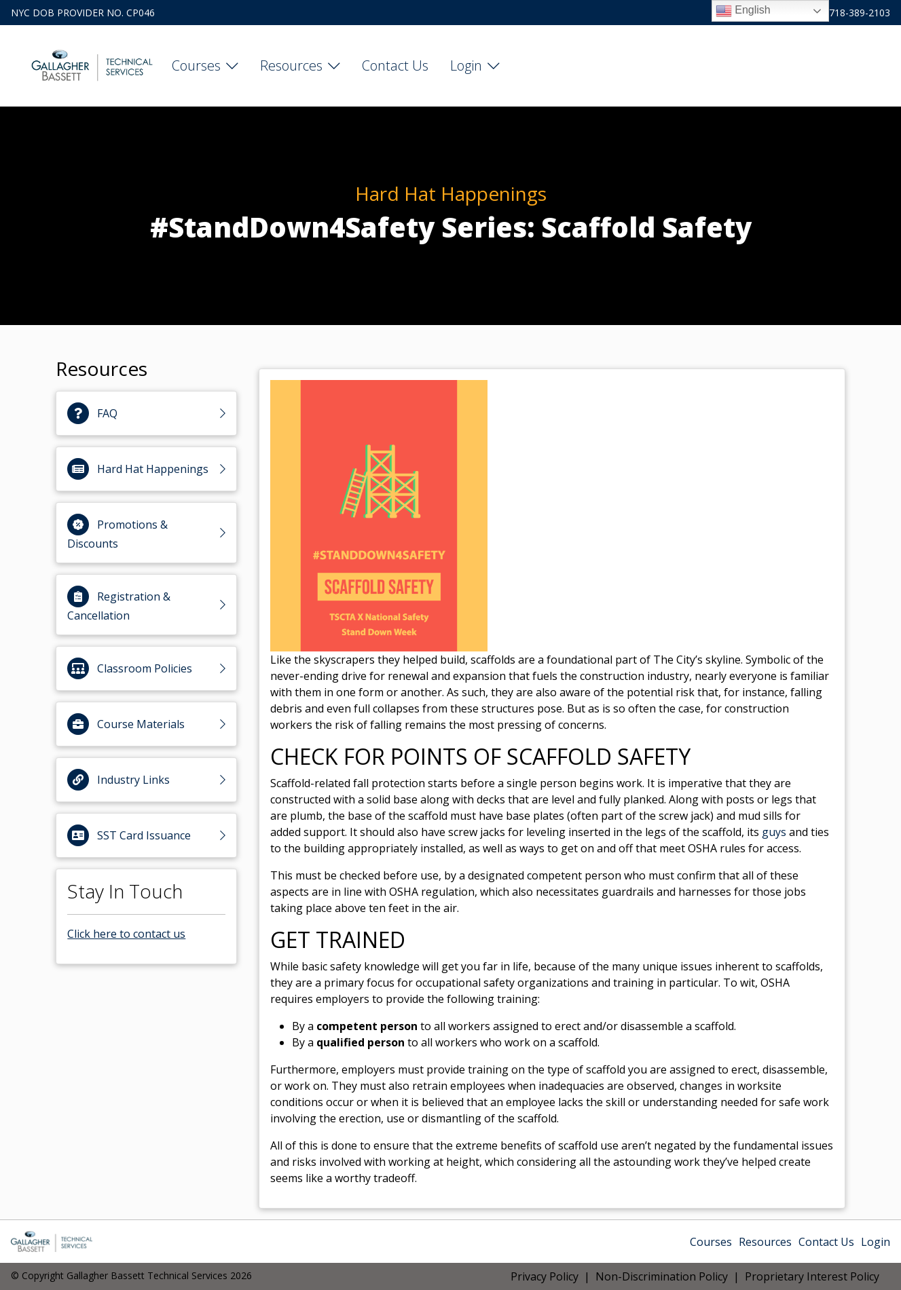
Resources (291, 65)
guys (774, 831)
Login (466, 65)
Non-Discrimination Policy (661, 1276)
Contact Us (395, 65)
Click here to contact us (126, 933)
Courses (196, 65)
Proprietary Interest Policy (812, 1276)
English (743, 11)
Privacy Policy (544, 1276)
